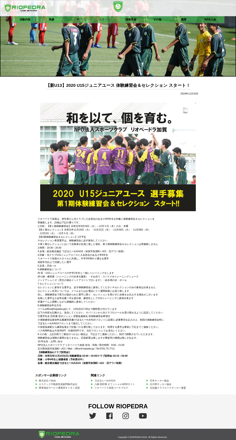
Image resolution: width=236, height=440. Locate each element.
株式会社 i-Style (47, 380)
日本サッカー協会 (159, 380)
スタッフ (104, 19)
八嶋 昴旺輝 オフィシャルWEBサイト (115, 384)
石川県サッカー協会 (160, 384)
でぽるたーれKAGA (104, 380)
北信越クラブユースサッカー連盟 (168, 388)
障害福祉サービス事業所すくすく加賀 (59, 388)
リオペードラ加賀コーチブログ (111, 388)
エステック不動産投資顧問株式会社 (58, 384)
